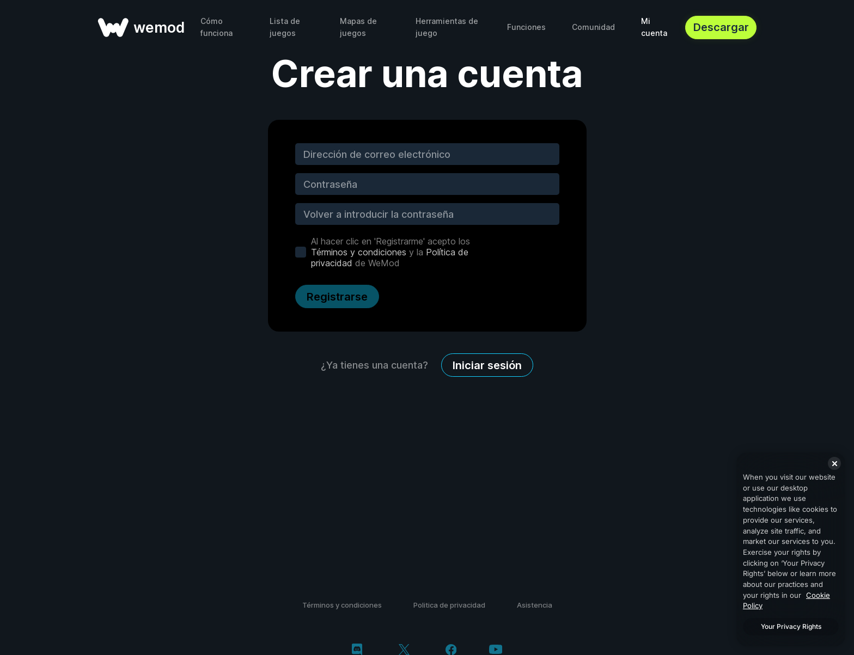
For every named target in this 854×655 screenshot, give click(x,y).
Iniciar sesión (487, 365)
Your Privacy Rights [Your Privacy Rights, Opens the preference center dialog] (791, 626)
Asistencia (534, 605)
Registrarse (337, 296)
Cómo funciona (216, 27)
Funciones (526, 27)
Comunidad (593, 27)
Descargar (721, 27)
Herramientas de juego (447, 27)
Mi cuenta (654, 27)
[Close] (834, 463)
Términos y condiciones (358, 252)
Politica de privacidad (449, 605)
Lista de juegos (285, 27)
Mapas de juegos (358, 27)
